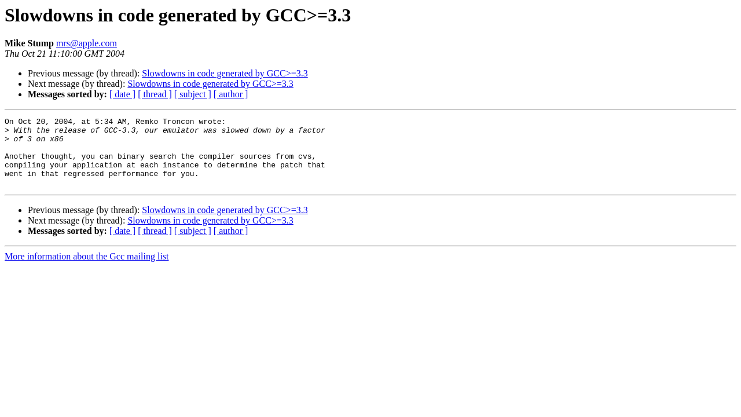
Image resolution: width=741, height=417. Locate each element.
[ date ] (122, 94)
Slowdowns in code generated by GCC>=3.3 (224, 73)
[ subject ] (192, 94)
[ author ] (231, 94)
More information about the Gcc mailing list (87, 270)
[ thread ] (155, 94)
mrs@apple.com (86, 43)
